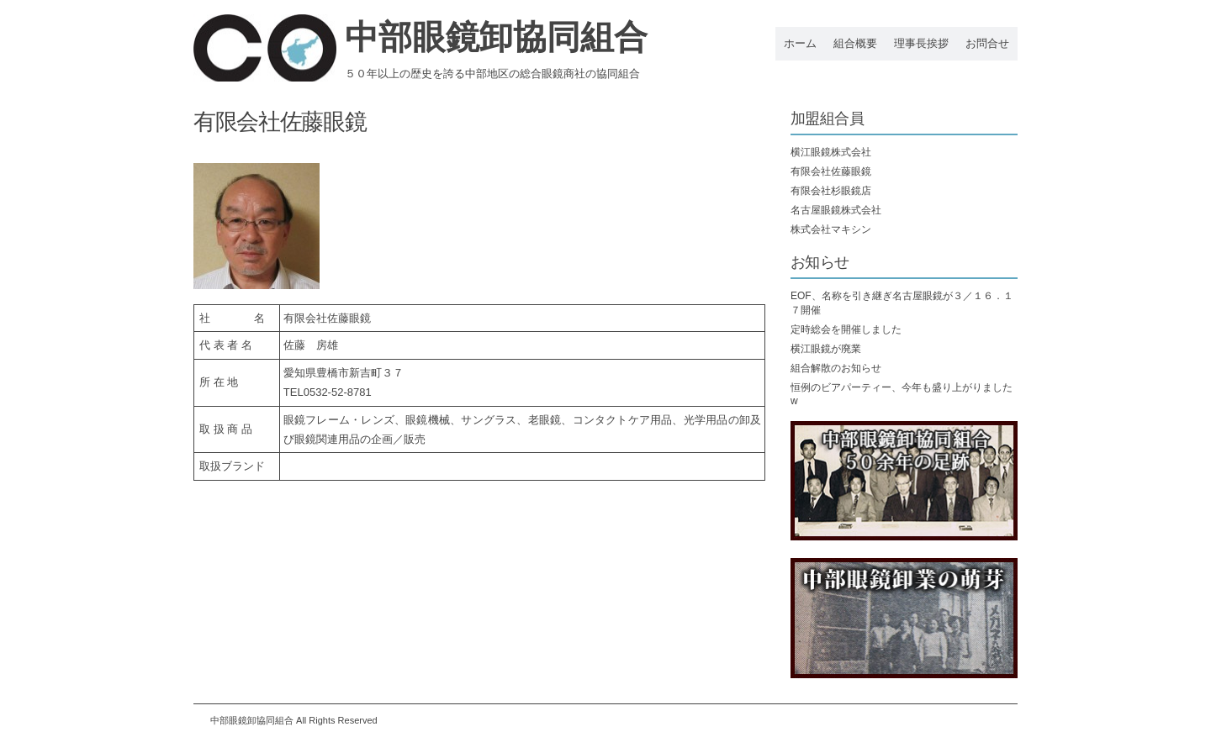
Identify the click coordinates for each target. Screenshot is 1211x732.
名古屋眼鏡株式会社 (836, 210)
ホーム (800, 43)
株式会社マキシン (831, 229)
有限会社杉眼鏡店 (831, 191)
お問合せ (987, 43)
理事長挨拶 (921, 43)
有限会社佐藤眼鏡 (831, 171)
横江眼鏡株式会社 (831, 152)
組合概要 (855, 43)
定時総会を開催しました (846, 329)
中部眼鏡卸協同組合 (496, 36)
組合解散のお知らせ (836, 368)
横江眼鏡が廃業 (826, 349)
